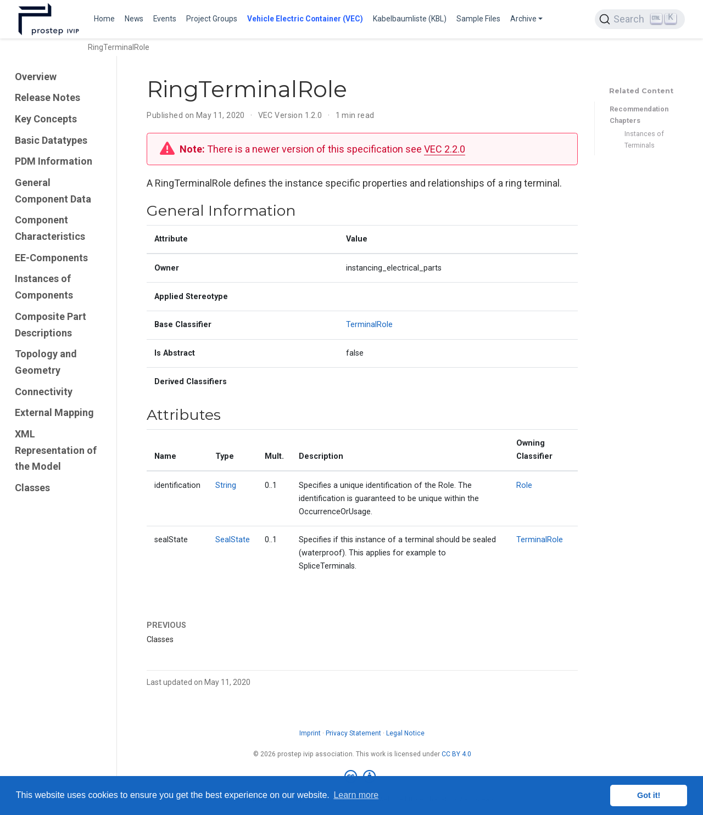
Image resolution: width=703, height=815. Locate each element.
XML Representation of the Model (56, 450)
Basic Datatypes (51, 140)
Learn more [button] (355, 795)
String (225, 485)
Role (524, 485)
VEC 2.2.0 (444, 149)
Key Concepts (46, 119)
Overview (36, 76)
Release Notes (47, 97)
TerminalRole (369, 324)
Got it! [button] (648, 795)
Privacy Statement (353, 733)
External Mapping (54, 412)
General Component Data (53, 191)
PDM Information (53, 161)
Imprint (310, 733)
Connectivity (43, 391)
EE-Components (51, 257)
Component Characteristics (50, 228)
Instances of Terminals (644, 139)
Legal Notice (405, 733)
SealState (232, 539)
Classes (32, 487)
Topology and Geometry (46, 362)
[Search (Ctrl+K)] (640, 19)
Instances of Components (44, 287)
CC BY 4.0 (456, 754)
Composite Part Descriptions (50, 325)
